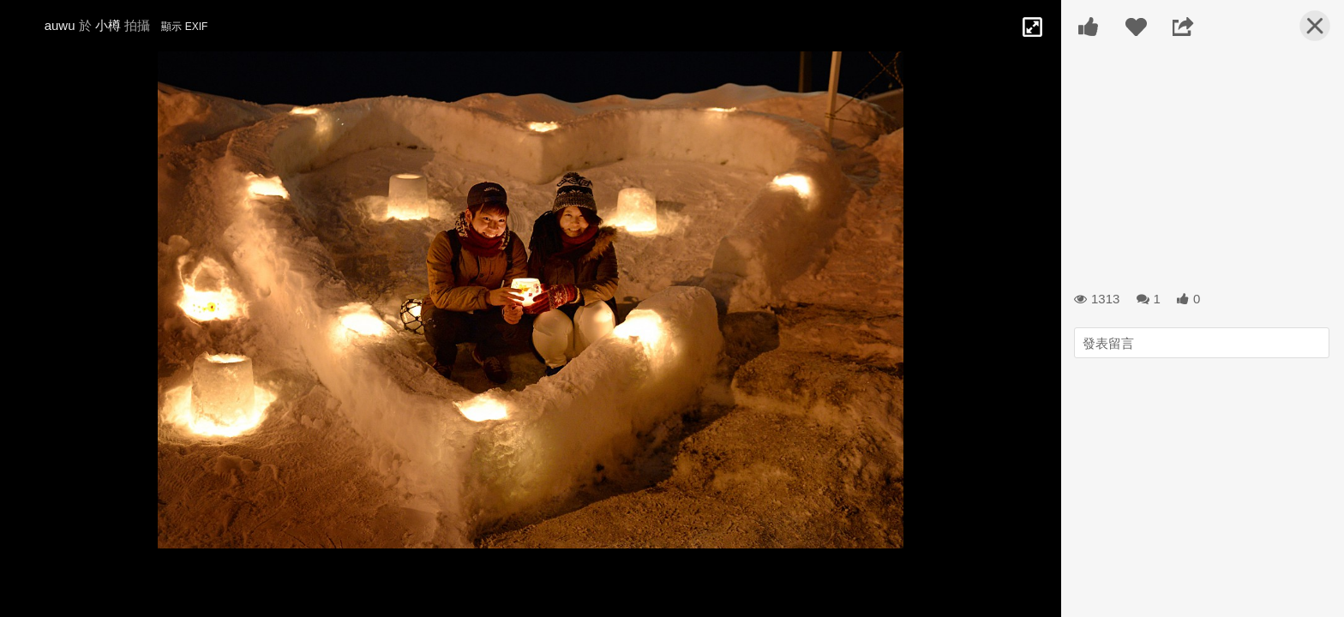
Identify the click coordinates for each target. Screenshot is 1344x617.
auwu (60, 25)
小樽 (108, 25)
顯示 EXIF (184, 27)
